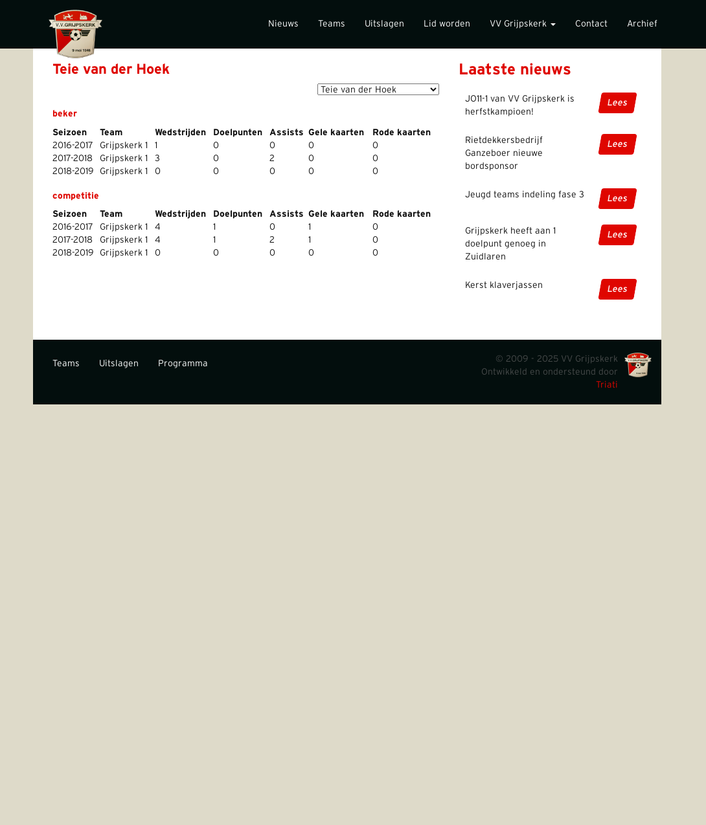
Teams (331, 23)
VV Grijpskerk (523, 23)
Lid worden (447, 23)
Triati (607, 385)
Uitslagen (384, 23)
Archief (642, 23)
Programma (183, 363)
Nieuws (283, 23)
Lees (617, 102)
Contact (591, 23)
